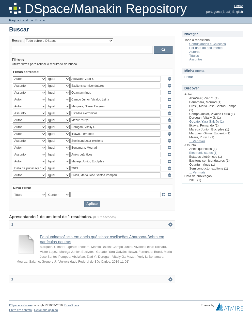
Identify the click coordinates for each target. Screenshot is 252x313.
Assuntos (195, 59)
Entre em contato (20, 310)
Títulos (194, 55)
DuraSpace (71, 305)
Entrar (238, 6)
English (237, 12)
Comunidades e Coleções (207, 44)
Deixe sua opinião (46, 310)
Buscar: (18, 40)
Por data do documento (205, 48)
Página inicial (18, 20)
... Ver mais (197, 141)
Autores (194, 52)
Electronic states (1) (203, 153)
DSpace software (20, 305)
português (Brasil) (219, 12)
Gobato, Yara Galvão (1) (206, 121)
